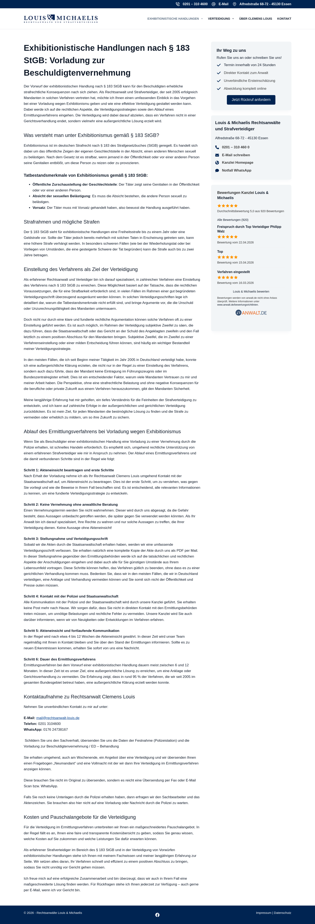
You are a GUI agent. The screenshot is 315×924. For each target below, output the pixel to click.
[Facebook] (157, 915)
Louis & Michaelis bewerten (251, 291)
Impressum (263, 912)
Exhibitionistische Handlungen (175, 18)
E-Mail (223, 4)
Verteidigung (222, 18)
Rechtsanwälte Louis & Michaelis (59, 912)
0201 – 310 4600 (195, 4)
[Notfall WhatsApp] (233, 170)
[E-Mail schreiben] (232, 155)
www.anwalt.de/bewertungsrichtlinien (237, 304)
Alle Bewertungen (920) (232, 219)
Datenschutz (282, 912)
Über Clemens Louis (255, 18)
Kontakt (284, 18)
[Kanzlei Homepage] (234, 163)
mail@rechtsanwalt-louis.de (57, 718)
